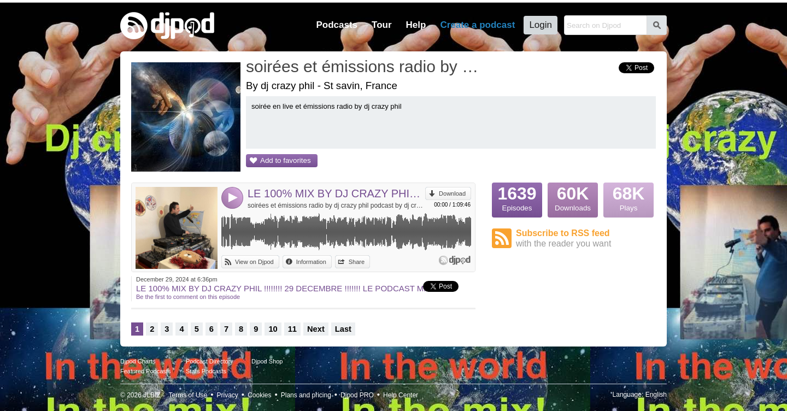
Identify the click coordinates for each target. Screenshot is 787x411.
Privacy (227, 395)
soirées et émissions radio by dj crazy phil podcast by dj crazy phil (336, 205)
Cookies (259, 395)
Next (316, 329)
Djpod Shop (267, 361)
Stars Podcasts (206, 371)
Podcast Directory (209, 361)
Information (311, 262)
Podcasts (336, 25)
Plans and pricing (306, 395)
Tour (382, 25)
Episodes (517, 197)
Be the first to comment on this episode (188, 296)
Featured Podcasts (145, 371)
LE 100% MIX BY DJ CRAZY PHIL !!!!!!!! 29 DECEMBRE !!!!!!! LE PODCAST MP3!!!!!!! (336, 193)
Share (357, 262)
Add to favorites (285, 160)
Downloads (573, 197)
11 (292, 329)
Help (416, 25)
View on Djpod (254, 262)
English (656, 394)
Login (540, 25)
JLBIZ (151, 395)
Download (452, 193)
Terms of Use (188, 395)
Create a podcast (477, 25)
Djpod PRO (357, 395)
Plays (628, 197)
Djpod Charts (137, 361)
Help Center (400, 395)
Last (343, 329)
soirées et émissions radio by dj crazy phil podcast (363, 66)
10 (272, 329)
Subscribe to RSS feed (586, 238)
